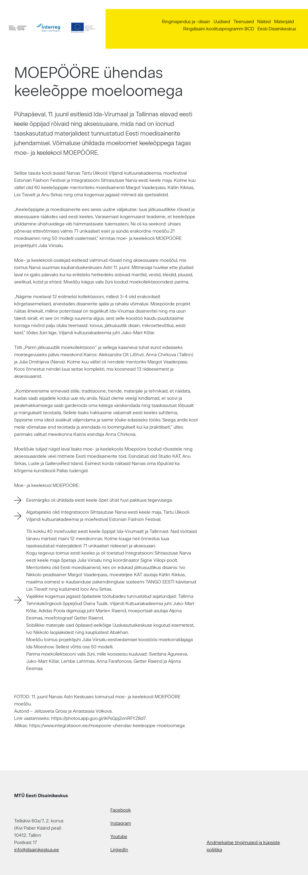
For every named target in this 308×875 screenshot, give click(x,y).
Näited (264, 21)
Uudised (222, 21)
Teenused (243, 21)
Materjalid (284, 21)
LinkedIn (119, 849)
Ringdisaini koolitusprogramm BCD (218, 29)
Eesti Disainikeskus (276, 29)
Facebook (120, 810)
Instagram (120, 823)
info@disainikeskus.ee (36, 849)
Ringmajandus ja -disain (186, 21)
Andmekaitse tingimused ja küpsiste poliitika (243, 846)
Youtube (118, 836)
